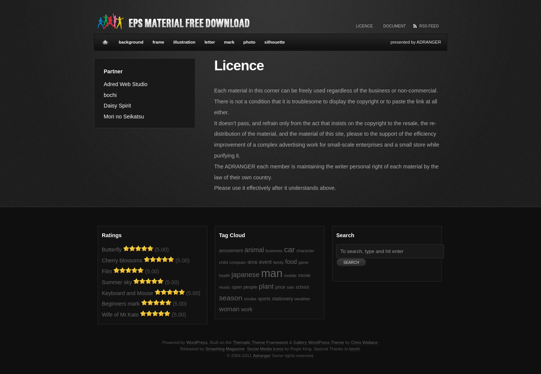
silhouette (274, 42)
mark (229, 42)
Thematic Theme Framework (260, 342)
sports (264, 298)
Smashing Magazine (225, 349)
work (246, 309)
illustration (184, 42)
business (274, 250)
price (280, 287)
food (291, 261)
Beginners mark (121, 304)
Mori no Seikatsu (124, 117)
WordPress (197, 342)
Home (105, 39)
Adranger (261, 355)
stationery (282, 298)
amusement (231, 250)
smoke (250, 299)
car (289, 249)
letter (209, 42)
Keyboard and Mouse (127, 293)
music (224, 287)
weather (302, 299)
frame (158, 42)
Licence (364, 26)
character (305, 250)
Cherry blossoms (122, 260)
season (230, 298)
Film (107, 271)
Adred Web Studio (126, 84)
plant (266, 286)
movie (304, 275)
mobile (290, 275)
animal (254, 250)
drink (252, 262)
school (302, 287)
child (223, 262)
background (131, 42)
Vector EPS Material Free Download (173, 20)
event (265, 262)
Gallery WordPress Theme (318, 342)
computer (238, 262)
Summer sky (117, 282)
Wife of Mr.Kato (120, 315)
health (224, 275)
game (303, 262)
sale (290, 287)
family (278, 262)
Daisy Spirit (117, 106)
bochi (110, 95)
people (250, 287)
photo (249, 42)
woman (229, 309)
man (272, 273)
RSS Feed (429, 26)
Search (345, 235)
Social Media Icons (265, 349)
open (237, 287)
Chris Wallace (364, 342)
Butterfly (112, 250)
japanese (245, 275)
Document (394, 26)
